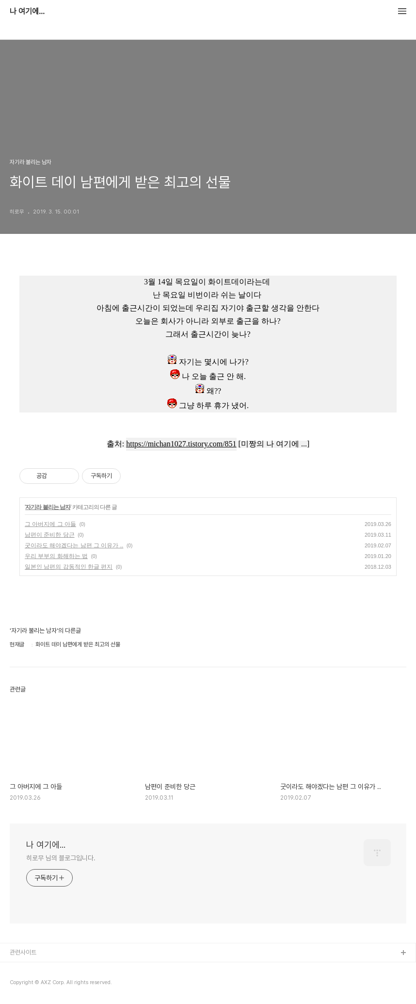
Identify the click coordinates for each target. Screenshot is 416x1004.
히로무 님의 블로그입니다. (61, 858)
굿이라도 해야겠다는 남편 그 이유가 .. (74, 545)
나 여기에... (27, 11)
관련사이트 (23, 952)
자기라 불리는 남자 (47, 507)
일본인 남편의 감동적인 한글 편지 (68, 566)
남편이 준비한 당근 (50, 534)
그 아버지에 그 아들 (50, 524)
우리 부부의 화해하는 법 (56, 556)
